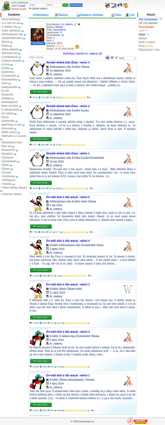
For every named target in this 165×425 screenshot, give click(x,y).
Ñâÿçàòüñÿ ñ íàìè (149, 49)
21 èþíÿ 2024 (57, 292)
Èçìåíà (5, 64)
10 (62, 35)
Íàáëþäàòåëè (9, 87)
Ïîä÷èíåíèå (8, 113)
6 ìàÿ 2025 (56, 205)
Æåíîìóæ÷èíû (9, 53)
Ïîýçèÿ (5, 117)
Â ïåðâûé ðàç (10, 26)
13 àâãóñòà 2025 (60, 114)
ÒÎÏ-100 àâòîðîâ (148, 23)
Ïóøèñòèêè (8, 120)
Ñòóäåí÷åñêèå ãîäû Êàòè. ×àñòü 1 (68, 153)
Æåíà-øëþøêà (10, 49)
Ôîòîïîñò (6, 172)
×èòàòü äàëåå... (41, 92)
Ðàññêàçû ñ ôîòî (12, 124)
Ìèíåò (5, 83)
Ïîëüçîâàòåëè (146, 26)
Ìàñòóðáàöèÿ (9, 79)
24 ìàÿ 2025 (57, 161)
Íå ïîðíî (5, 90)
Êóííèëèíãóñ (9, 75)
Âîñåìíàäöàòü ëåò (12, 34)
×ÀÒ (141, 30)
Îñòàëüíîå (7, 94)
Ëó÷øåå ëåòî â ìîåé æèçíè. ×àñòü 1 (68, 375)
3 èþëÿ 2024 (57, 248)
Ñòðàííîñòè (8, 150)
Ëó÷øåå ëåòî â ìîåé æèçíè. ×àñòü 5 (68, 197)
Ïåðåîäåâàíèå (9, 102)
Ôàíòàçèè (7, 157)
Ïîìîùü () (146, 45)
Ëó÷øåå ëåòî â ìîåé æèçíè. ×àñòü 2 (68, 331)
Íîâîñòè (143, 38)
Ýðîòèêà (7, 183)
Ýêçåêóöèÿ (8, 176)
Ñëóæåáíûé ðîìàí (12, 142)
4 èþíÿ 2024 (57, 383)
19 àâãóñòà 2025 (60, 70)
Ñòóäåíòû (7, 153)
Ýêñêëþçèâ (8, 180)
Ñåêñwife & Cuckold (14, 136)
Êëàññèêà (8, 71)
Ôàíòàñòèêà (9, 161)
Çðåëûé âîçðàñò (12, 60)
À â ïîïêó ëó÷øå (11, 23)
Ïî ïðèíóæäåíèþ (10, 109)
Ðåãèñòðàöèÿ (76, 5)
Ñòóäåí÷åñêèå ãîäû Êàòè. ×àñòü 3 (68, 62)
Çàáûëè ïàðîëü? (38, 8)
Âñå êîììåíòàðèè (148, 19)
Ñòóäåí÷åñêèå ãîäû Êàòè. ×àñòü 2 (68, 106)
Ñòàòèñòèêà (38, 43)
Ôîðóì (142, 34)
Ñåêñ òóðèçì (9, 132)
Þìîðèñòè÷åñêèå (12, 194)
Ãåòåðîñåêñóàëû (12, 38)
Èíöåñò (6, 68)
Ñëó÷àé (6, 146)
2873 (59, 43)
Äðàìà (5, 45)
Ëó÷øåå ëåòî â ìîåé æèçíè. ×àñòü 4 (68, 240)
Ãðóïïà (5, 41)
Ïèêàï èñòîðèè (10, 105)
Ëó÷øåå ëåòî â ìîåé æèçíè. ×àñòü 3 (68, 284)
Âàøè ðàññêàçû (11, 30)
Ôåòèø (6, 168)
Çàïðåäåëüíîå (10, 56)
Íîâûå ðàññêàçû (11, 19)
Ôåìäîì (5, 165)
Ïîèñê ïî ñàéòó (147, 42)
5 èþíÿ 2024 (57, 339)
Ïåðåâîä (6, 98)
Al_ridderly (55, 74)
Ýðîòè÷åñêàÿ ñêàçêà (14, 187)
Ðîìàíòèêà (7, 128)
